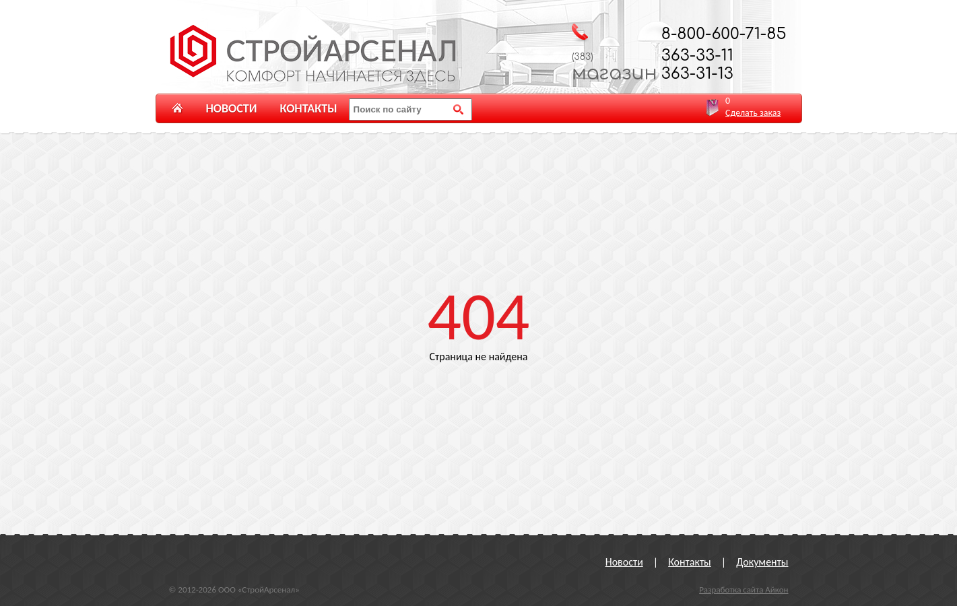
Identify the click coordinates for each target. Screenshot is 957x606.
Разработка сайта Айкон (743, 589)
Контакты (308, 108)
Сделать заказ (753, 113)
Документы (762, 562)
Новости (231, 108)
